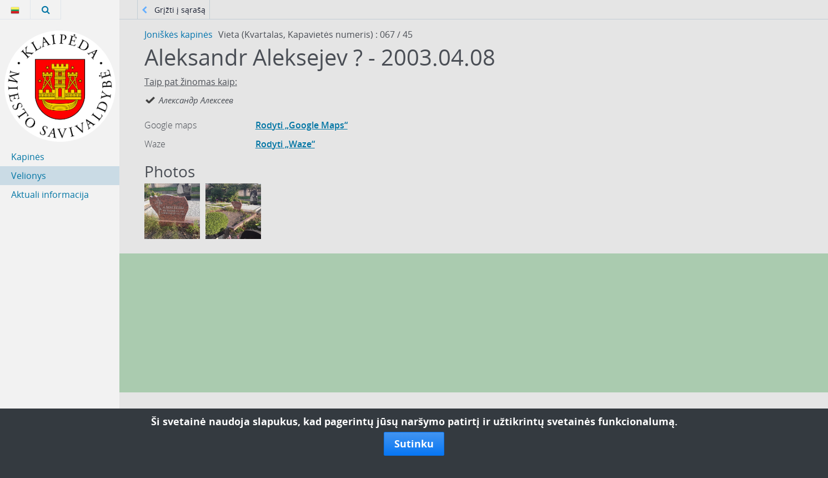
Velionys (28, 176)
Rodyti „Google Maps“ (301, 125)
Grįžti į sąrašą (173, 9)
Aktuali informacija (50, 194)
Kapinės (27, 157)
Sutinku (414, 443)
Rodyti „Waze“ (285, 144)
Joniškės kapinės (178, 34)
